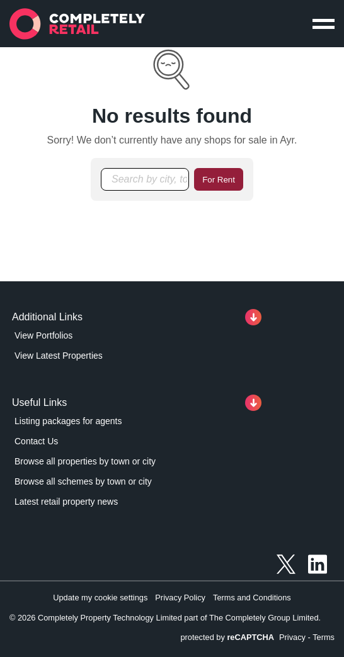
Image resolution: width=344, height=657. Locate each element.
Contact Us (36, 441)
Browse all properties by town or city (85, 461)
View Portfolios (43, 335)
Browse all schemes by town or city (83, 481)
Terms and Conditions (252, 597)
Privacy (292, 637)
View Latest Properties (58, 356)
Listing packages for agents (68, 421)
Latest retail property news (66, 502)
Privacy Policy (180, 597)
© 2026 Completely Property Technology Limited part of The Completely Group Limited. (165, 617)
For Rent (218, 179)
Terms (323, 637)
